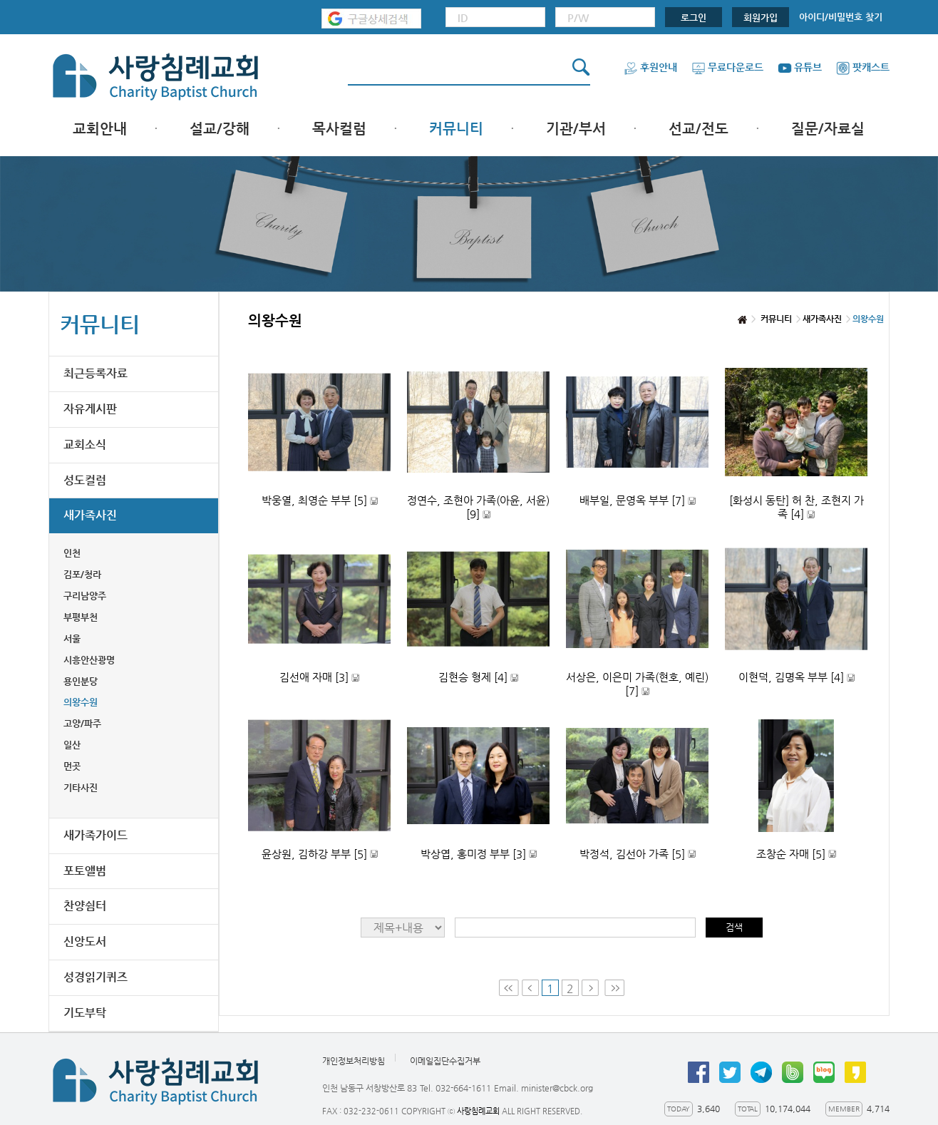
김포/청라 (82, 574)
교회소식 (84, 444)
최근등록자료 (95, 373)
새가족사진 (90, 515)
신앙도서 (84, 941)
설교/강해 (219, 128)
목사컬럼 (339, 128)
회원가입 (760, 17)
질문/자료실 (828, 128)
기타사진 (80, 787)
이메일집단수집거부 (445, 1061)
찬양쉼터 (84, 906)
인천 (72, 553)
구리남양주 (84, 595)
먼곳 (72, 766)
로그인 (693, 17)
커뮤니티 (456, 128)
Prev (530, 988)
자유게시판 (90, 409)
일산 (72, 744)
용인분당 (80, 681)
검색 (734, 927)
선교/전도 (698, 128)
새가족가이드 (95, 835)
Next (592, 988)
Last (614, 988)
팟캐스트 (863, 67)
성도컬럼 (84, 480)
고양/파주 (82, 723)
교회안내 (100, 128)
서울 (72, 638)
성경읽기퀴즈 (95, 977)
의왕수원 (80, 702)
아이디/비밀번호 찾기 (840, 16)
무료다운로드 (727, 67)
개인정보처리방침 (353, 1061)
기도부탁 (84, 1012)
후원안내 (650, 67)
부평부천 (80, 617)
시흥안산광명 (89, 659)
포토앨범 (84, 871)
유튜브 (800, 67)
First (509, 988)
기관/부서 (576, 128)
